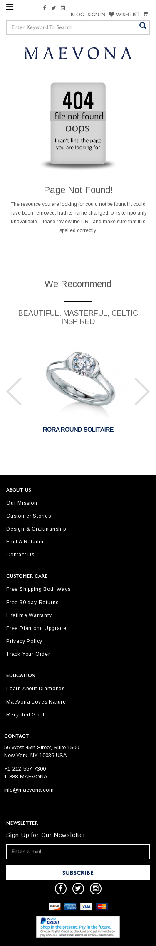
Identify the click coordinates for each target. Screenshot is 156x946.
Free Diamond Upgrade (36, 628)
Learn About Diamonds (35, 689)
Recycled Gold (25, 715)
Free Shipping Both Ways (38, 589)
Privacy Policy (24, 641)
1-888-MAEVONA (25, 776)
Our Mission (21, 503)
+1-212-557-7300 (25, 769)
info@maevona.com (29, 790)
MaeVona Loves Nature (36, 702)
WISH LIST (124, 14)
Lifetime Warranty (29, 615)
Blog (77, 14)
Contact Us (20, 555)
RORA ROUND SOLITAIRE (78, 429)
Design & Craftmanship (36, 529)
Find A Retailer (25, 542)
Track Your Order (28, 654)
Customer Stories (28, 516)
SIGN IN (96, 14)
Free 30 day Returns (32, 602)
